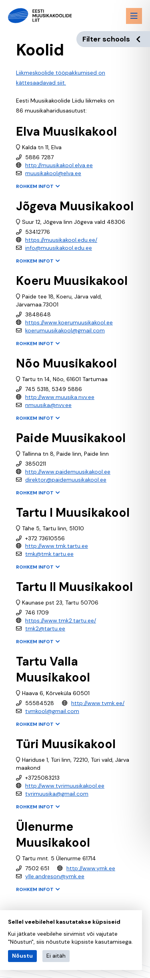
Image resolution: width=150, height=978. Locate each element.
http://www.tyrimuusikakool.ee (64, 785)
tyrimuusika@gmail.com (56, 793)
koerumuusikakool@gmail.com (65, 330)
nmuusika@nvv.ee (48, 405)
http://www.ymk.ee (90, 868)
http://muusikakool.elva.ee (59, 165)
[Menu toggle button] (134, 16)
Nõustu (22, 955)
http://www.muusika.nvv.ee (59, 397)
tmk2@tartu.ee (45, 628)
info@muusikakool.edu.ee (58, 247)
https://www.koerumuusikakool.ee (69, 322)
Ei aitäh (56, 955)
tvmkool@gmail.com (52, 711)
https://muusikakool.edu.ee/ (61, 239)
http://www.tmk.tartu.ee (56, 545)
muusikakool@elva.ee (53, 173)
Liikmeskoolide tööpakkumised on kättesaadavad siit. (60, 77)
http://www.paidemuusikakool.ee (67, 471)
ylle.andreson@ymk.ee (54, 876)
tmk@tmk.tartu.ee (49, 553)
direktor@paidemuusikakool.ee (65, 479)
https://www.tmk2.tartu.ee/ (60, 620)
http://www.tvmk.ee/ (97, 703)
